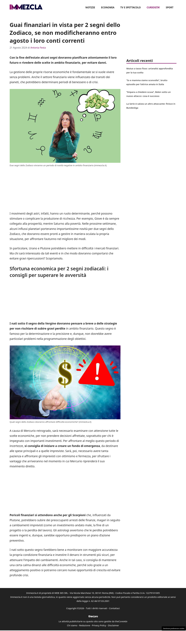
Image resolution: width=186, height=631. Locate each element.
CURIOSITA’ (153, 7)
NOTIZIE (90, 7)
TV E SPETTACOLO (130, 7)
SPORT (169, 7)
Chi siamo (72, 625)
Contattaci (114, 608)
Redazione (84, 625)
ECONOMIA (107, 7)
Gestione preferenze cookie (173, 628)
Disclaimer (113, 625)
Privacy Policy (99, 625)
